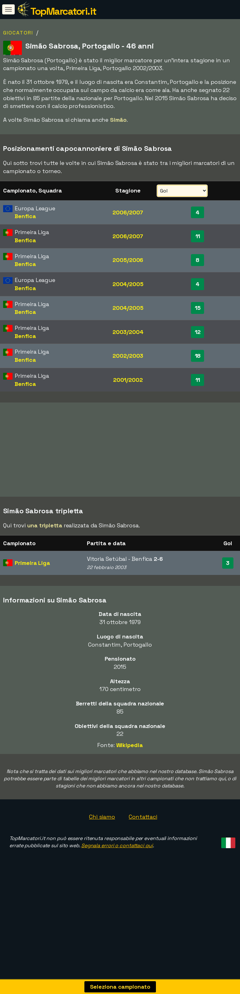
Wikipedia (129, 768)
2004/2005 (127, 284)
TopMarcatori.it (63, 11)
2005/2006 (127, 260)
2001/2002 (128, 379)
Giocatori (18, 32)
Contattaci (143, 840)
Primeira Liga (32, 586)
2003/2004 (127, 332)
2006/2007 (127, 212)
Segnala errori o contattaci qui (117, 869)
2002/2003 (127, 355)
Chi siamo (102, 840)
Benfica (25, 216)
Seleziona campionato (120, 986)
